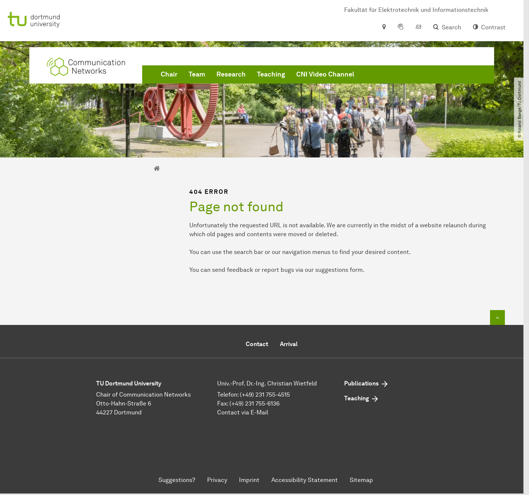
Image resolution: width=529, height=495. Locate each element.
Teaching (271, 74)
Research (231, 74)
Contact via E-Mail (242, 412)
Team (197, 74)
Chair (169, 74)
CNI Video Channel (325, 74)
